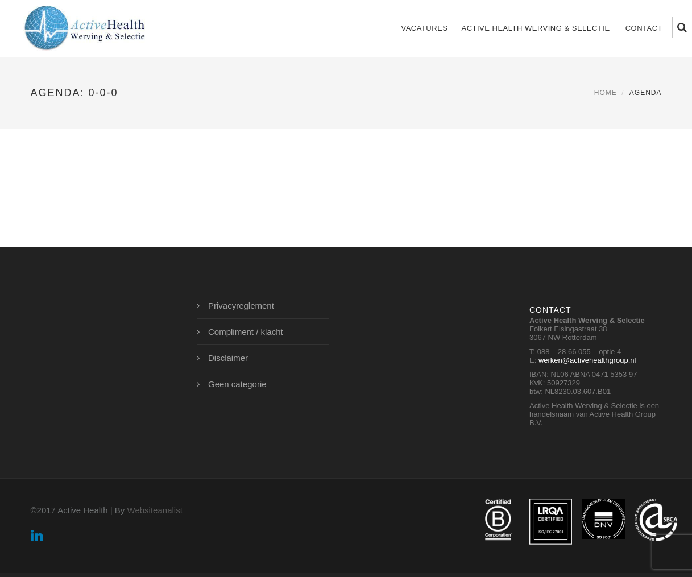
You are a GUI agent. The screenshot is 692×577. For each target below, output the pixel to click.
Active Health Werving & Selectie (535, 28)
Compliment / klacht (245, 332)
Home (605, 93)
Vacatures (424, 28)
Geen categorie (237, 384)
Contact (643, 28)
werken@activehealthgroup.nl (587, 360)
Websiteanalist (155, 510)
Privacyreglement (241, 305)
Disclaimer (228, 358)
